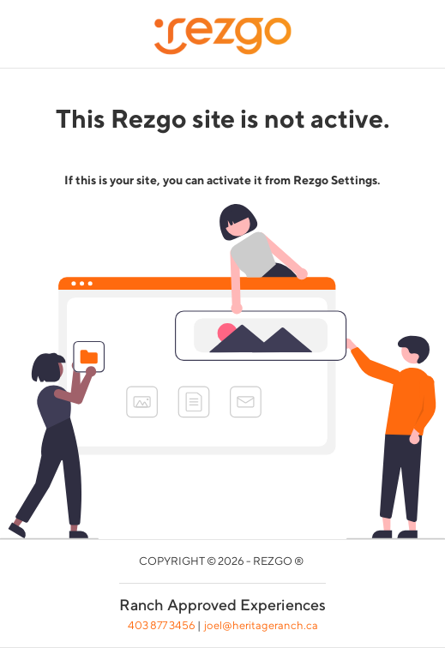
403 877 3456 (161, 625)
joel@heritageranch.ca (261, 625)
